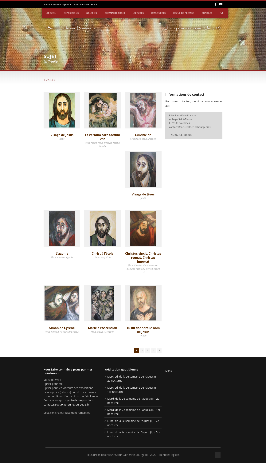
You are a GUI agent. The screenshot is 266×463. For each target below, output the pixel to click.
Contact (206, 13)
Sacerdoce (99, 257)
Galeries (91, 13)
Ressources (158, 13)
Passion (152, 138)
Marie (94, 142)
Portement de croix (69, 331)
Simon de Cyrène (62, 328)
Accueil (51, 13)
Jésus (61, 138)
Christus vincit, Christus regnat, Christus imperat (143, 257)
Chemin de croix (114, 13)
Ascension (109, 331)
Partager (259, 49)
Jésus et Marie (105, 142)
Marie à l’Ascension (102, 328)
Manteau (140, 268)
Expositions (71, 13)
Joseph (116, 142)
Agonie (69, 257)
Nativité (103, 146)
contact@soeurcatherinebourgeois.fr (190, 127)
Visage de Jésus (61, 135)
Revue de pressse (183, 13)
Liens (168, 370)
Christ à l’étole (103, 253)
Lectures (138, 13)
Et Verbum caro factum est (102, 137)
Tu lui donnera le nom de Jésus (143, 330)
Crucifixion (143, 135)
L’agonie (62, 253)
